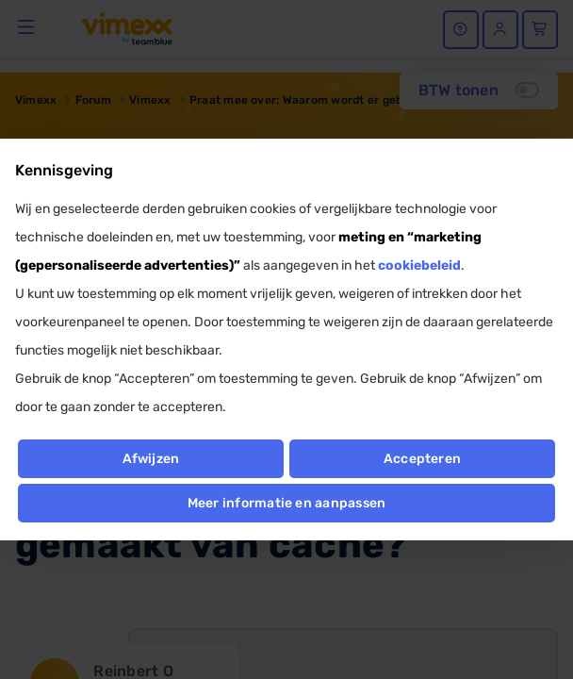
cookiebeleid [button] (419, 265)
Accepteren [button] (422, 459)
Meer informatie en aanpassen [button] (287, 503)
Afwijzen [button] (151, 459)
